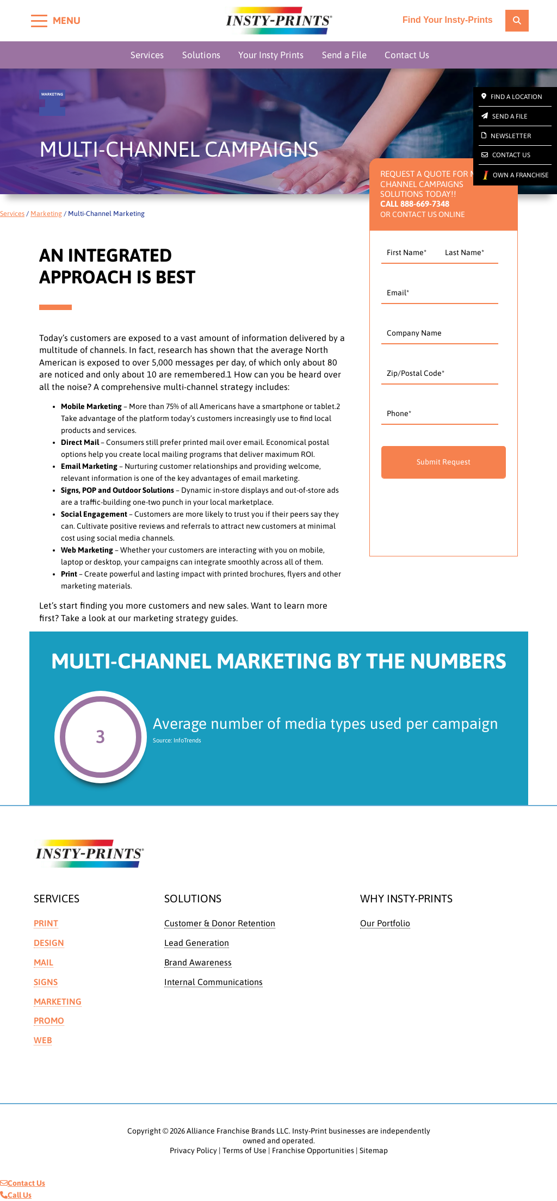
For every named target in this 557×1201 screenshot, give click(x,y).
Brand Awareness (198, 962)
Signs (46, 982)
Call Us (16, 1195)
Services (147, 54)
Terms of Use (244, 1150)
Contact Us (407, 54)
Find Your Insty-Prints (448, 20)
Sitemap (374, 1150)
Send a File (344, 54)
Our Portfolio (385, 923)
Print (46, 923)
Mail (43, 962)
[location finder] (517, 21)
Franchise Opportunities (313, 1150)
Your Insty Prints (271, 54)
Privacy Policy (193, 1150)
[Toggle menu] (39, 20)
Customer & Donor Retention (219, 923)
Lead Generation (196, 943)
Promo (49, 1020)
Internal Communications (213, 982)
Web (43, 1040)
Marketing (46, 213)
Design (49, 943)
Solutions (201, 54)
